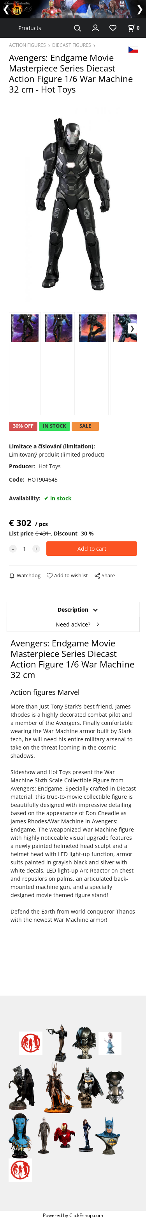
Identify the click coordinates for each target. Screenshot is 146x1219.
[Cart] (133, 28)
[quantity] (24, 548)
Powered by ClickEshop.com (73, 1215)
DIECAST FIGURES (71, 45)
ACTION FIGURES (27, 45)
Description (73, 609)
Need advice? (73, 624)
